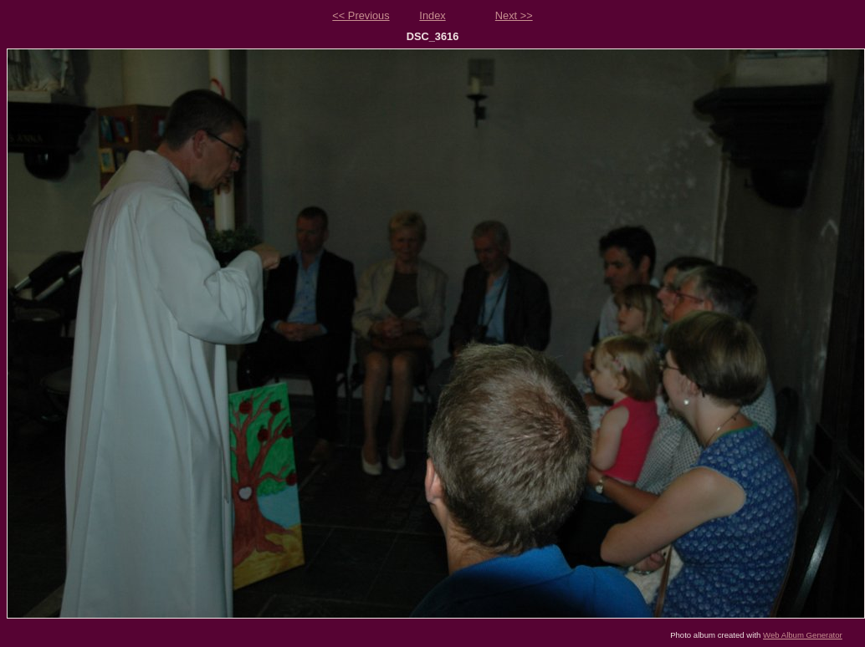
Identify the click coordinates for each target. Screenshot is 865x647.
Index (432, 15)
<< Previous (360, 15)
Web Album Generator (802, 634)
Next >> (514, 15)
